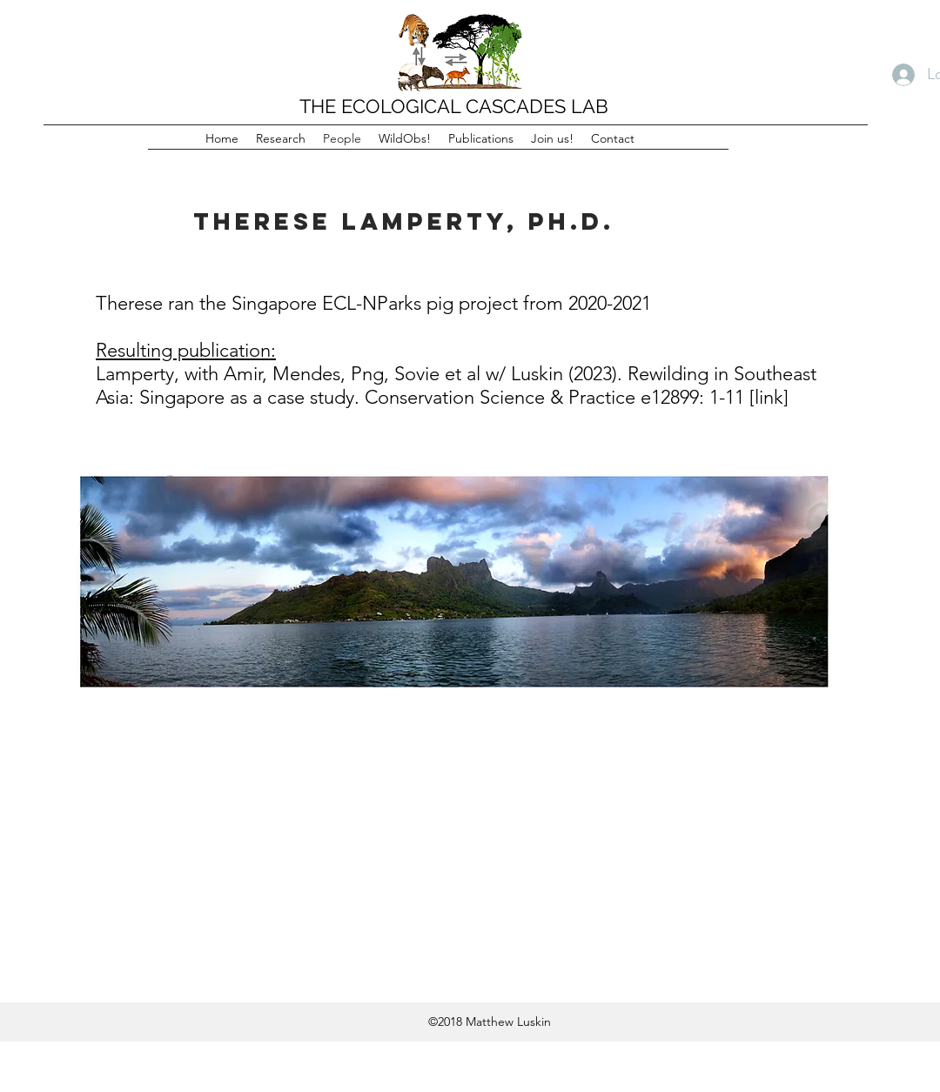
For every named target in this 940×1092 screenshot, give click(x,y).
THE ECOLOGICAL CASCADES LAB (453, 106)
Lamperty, (137, 373)
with (201, 373)
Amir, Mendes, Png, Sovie (332, 373)
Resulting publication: (186, 350)
